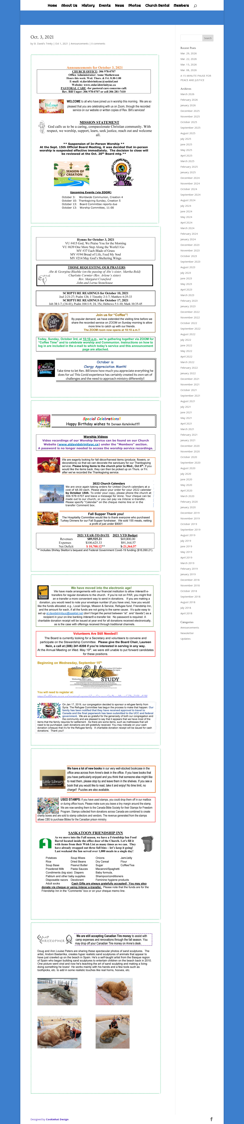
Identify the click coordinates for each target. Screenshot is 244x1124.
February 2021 (189, 434)
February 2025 (189, 166)
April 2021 (186, 423)
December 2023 (190, 244)
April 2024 (186, 222)
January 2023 (188, 306)
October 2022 (188, 323)
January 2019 (188, 574)
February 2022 (189, 367)
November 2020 (190, 451)
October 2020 (188, 457)
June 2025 (186, 144)
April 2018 (186, 613)
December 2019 (190, 512)
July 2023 (185, 272)
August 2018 (187, 602)
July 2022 (185, 339)
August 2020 (187, 468)
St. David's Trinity (43, 43)
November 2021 (190, 384)
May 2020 (186, 485)
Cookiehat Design (57, 1119)
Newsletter (187, 633)
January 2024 (188, 239)
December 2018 (190, 579)
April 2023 (186, 289)
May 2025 (186, 150)
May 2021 (186, 418)
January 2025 (188, 172)
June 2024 (186, 211)
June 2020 (186, 479)
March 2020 (187, 496)
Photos (134, 6)
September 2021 (190, 395)
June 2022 (186, 345)
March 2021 (187, 429)
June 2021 (186, 412)
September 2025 (190, 127)
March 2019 (187, 563)
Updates (185, 638)
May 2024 (186, 217)
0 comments (98, 43)
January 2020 (188, 507)
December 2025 (190, 111)
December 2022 (190, 311)
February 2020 (189, 501)
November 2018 (190, 585)
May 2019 (186, 552)
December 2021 (190, 378)
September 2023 (190, 261)
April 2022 (186, 356)
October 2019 (188, 524)
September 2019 (190, 529)
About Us (69, 6)
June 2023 (186, 278)
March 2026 (187, 94)
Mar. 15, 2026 (188, 64)
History (88, 6)
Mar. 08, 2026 (188, 70)
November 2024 (190, 183)
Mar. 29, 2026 (188, 53)
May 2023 (186, 284)
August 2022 (187, 334)
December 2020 (190, 445)
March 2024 (187, 228)
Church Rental (157, 6)
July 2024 (185, 205)
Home (52, 6)
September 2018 (190, 596)
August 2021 (187, 401)
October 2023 (188, 256)
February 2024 (189, 233)
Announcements (80, 43)
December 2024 (190, 177)
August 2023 (187, 267)
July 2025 (185, 138)
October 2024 (188, 189)
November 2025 (190, 116)
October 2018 (188, 591)
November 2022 (190, 317)
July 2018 (185, 607)
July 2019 (185, 540)
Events (105, 6)
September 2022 (190, 328)
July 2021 (185, 406)
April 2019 (186, 557)
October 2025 (188, 122)
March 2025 (187, 161)
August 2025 (187, 133)
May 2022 (186, 351)
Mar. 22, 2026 (188, 59)
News (119, 6)
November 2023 (190, 250)
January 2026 (188, 105)
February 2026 (189, 99)
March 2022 (187, 362)
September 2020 (190, 462)
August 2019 (187, 535)
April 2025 (186, 155)
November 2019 (190, 518)
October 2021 (188, 390)
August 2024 (187, 200)
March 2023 (187, 295)
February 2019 (189, 568)
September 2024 (190, 194)
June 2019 (186, 546)
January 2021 (188, 440)
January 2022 (188, 373)
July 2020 (185, 473)
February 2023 (189, 300)
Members (181, 6)
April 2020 (186, 490)
